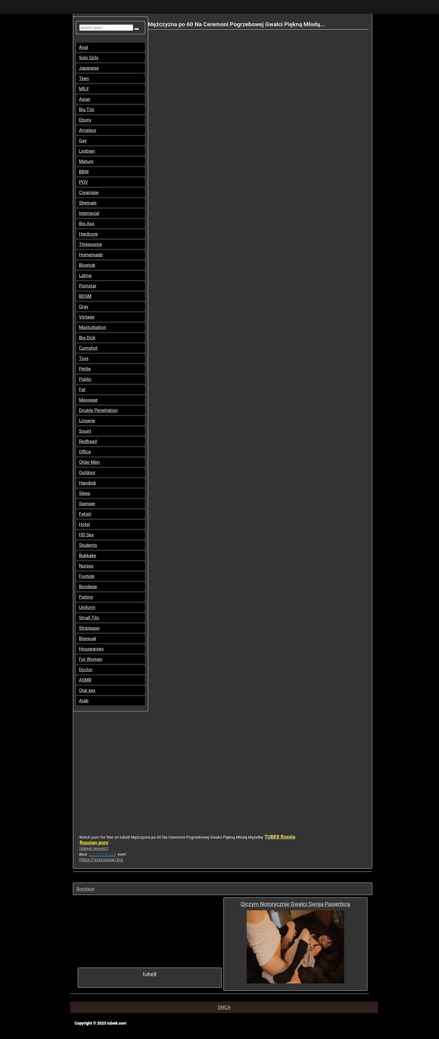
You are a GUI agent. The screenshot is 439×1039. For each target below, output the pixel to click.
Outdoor (87, 472)
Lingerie (87, 420)
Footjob (87, 576)
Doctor (86, 669)
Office (85, 452)
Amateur (87, 130)
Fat (82, 389)
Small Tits (89, 617)
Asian (85, 99)
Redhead (88, 441)
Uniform (87, 607)
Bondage (88, 586)
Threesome (90, 244)
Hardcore (88, 234)
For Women (90, 659)
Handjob (87, 483)
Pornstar (87, 286)
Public (85, 379)
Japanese (89, 68)
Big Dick (87, 337)
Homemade (91, 254)
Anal (83, 47)
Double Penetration (98, 410)
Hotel (84, 524)
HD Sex (86, 534)
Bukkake (87, 555)
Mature (86, 161)
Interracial (89, 213)
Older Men (89, 462)
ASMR (85, 680)
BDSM (85, 296)
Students (88, 545)
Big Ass (86, 223)
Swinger (87, 503)
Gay (83, 140)
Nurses (86, 566)
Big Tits (86, 109)
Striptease (89, 628)
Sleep (84, 493)
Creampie (88, 192)
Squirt (85, 431)
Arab (83, 700)
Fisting (86, 597)
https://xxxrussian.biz (101, 859)
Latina (85, 275)
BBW (84, 171)
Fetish (85, 514)
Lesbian (87, 151)
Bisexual (87, 638)
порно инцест (94, 848)
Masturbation (92, 327)
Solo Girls (88, 57)
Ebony (85, 120)
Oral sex (87, 690)
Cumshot (88, 348)
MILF (84, 89)
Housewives (91, 649)
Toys (84, 358)
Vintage (87, 317)
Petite (85, 369)
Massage (88, 400)
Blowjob (87, 265)
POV (83, 182)
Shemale (88, 203)
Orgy (83, 306)
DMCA (224, 1007)
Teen (84, 78)
